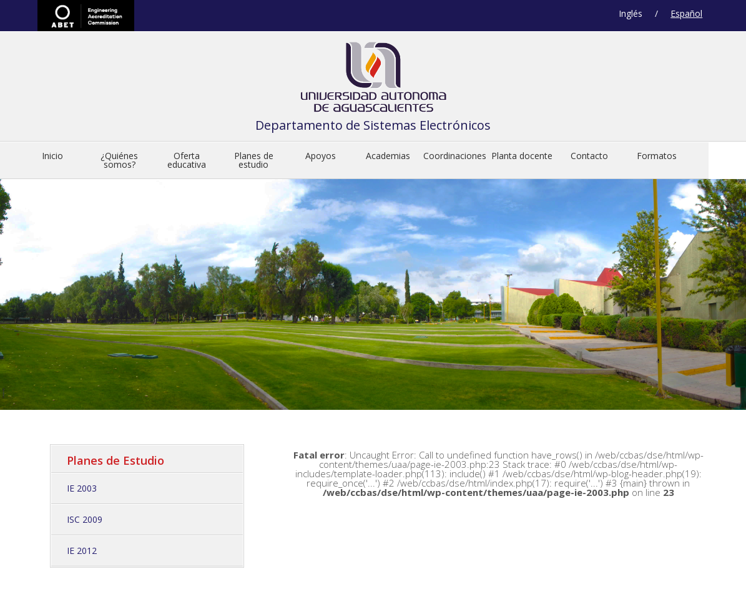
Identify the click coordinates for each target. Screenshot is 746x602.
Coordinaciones (454, 156)
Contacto (589, 156)
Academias (388, 156)
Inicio (52, 156)
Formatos (657, 156)
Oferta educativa (186, 160)
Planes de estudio (253, 160)
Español (686, 13)
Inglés (630, 13)
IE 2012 (82, 550)
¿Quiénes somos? (119, 160)
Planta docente (521, 156)
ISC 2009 (84, 519)
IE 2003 (82, 488)
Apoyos (320, 156)
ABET (85, 15)
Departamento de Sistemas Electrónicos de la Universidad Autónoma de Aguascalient (373, 80)
